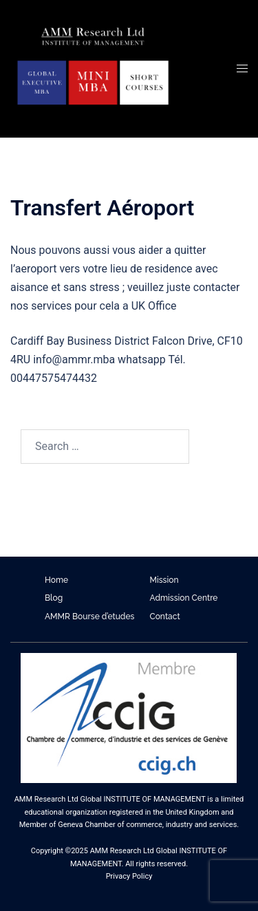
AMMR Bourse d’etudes (89, 616)
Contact (165, 616)
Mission (164, 580)
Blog (54, 598)
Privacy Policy (129, 876)
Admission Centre (184, 598)
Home (56, 580)
